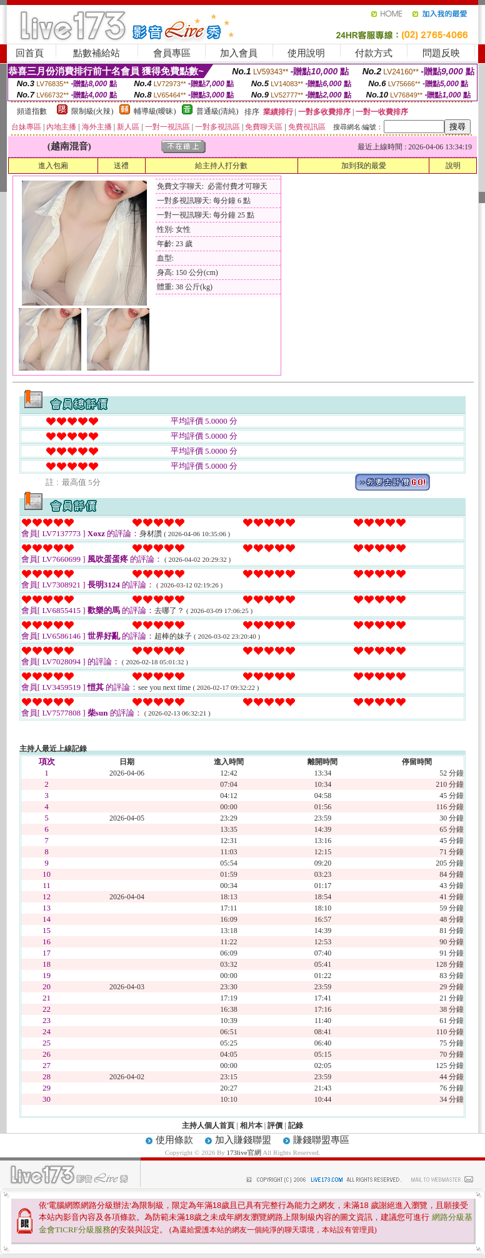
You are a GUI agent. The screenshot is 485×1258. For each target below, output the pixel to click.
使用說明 (306, 53)
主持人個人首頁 (208, 1125)
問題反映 (441, 53)
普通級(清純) (217, 111)
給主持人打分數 (221, 165)
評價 (275, 1125)
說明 (453, 165)
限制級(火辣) (92, 111)
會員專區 (172, 53)
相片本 (251, 1125)
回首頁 (30, 53)
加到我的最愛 (363, 165)
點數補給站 (96, 53)
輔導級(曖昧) (155, 111)
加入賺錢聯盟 (243, 1140)
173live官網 (244, 1152)
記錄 (295, 1125)
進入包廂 (53, 165)
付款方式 (373, 53)
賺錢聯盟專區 (321, 1140)
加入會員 (239, 53)
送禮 (121, 165)
